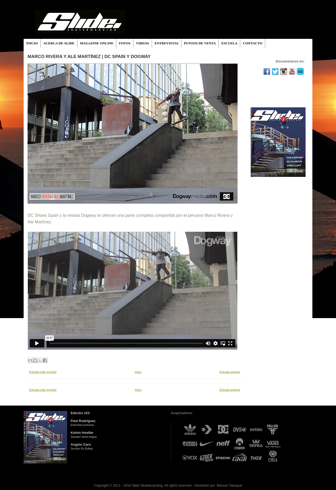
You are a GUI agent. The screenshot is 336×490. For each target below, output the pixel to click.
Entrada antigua (229, 371)
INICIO (32, 43)
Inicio (138, 371)
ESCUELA (229, 43)
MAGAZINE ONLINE (97, 43)
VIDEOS (142, 43)
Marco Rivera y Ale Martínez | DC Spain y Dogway (89, 56)
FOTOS (124, 43)
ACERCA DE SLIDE (58, 43)
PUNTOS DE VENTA (200, 43)
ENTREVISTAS (166, 43)
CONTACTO (252, 43)
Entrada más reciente (43, 371)
